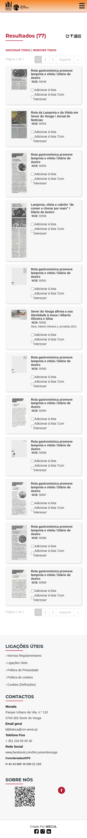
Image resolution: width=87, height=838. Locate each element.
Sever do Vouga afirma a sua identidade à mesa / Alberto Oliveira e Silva (52, 315)
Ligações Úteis (17, 663)
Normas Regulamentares (24, 655)
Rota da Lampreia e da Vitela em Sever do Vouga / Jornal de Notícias (54, 116)
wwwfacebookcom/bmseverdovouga (31, 752)
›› (78, 59)
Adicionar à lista (45, 90)
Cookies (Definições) (21, 684)
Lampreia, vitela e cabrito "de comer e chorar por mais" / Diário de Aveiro (52, 208)
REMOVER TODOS (44, 50)
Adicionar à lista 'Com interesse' (49, 97)
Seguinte (65, 59)
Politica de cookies (20, 677)
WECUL (51, 826)
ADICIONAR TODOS (18, 50)
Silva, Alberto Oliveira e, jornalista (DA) (53, 326)
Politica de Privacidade (22, 670)
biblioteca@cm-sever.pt (21, 729)
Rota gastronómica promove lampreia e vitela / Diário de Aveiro (52, 74)
